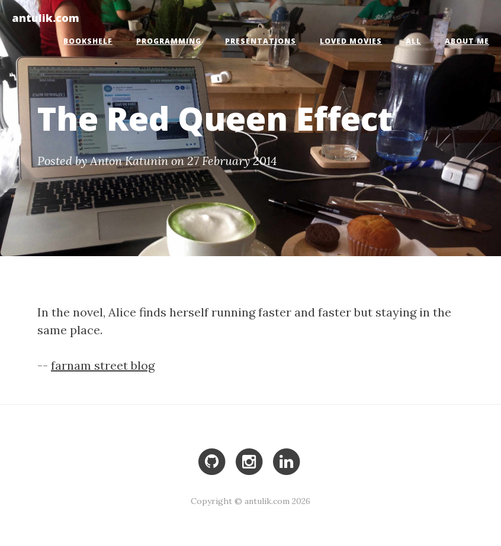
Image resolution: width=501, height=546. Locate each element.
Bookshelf (88, 41)
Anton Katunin (129, 160)
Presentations (260, 41)
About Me (467, 41)
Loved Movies (351, 41)
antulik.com (45, 17)
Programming (168, 41)
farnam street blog (103, 365)
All (413, 41)
